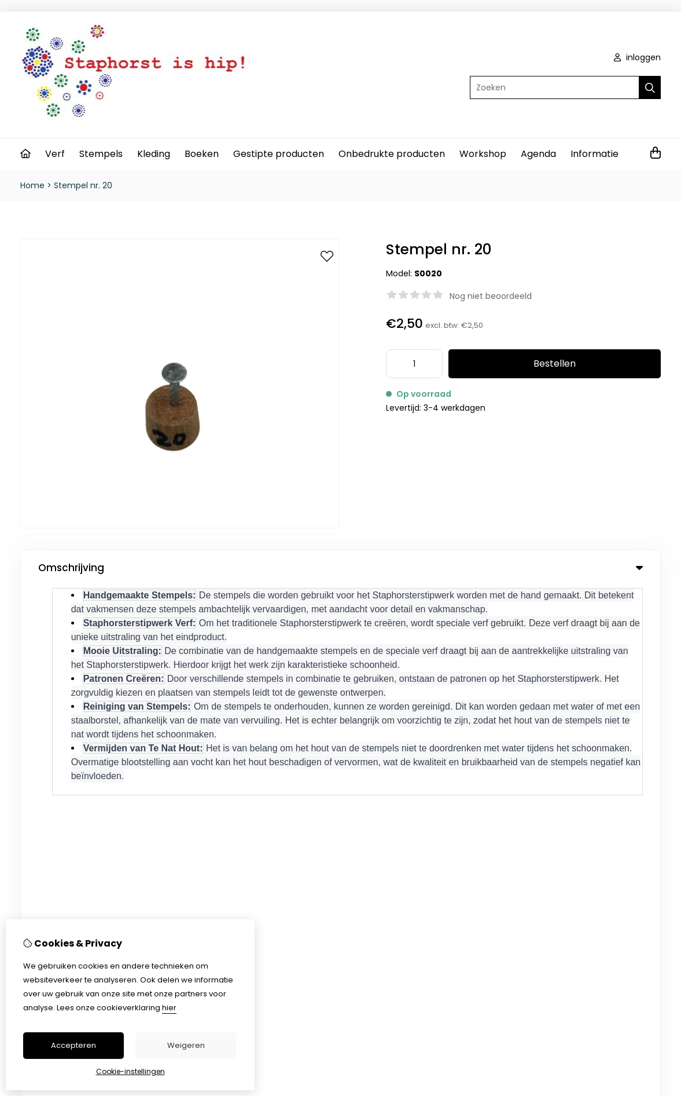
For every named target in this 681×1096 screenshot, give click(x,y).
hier (169, 1007)
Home (32, 185)
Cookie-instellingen (130, 1071)
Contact (576, 727)
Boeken (202, 153)
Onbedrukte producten (391, 153)
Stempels (101, 153)
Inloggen (386, 727)
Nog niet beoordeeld (491, 296)
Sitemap (576, 766)
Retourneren (584, 746)
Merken (230, 727)
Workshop (482, 153)
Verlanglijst (391, 766)
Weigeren (186, 1045)
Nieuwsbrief (392, 786)
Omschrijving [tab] (340, 568)
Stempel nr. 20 (83, 185)
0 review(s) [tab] (340, 609)
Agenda (538, 153)
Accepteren (73, 1045)
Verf (55, 153)
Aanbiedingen (243, 766)
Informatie (594, 153)
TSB (654, 838)
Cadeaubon (240, 746)
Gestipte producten (278, 153)
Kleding (153, 153)
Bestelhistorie (396, 746)
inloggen (637, 57)
